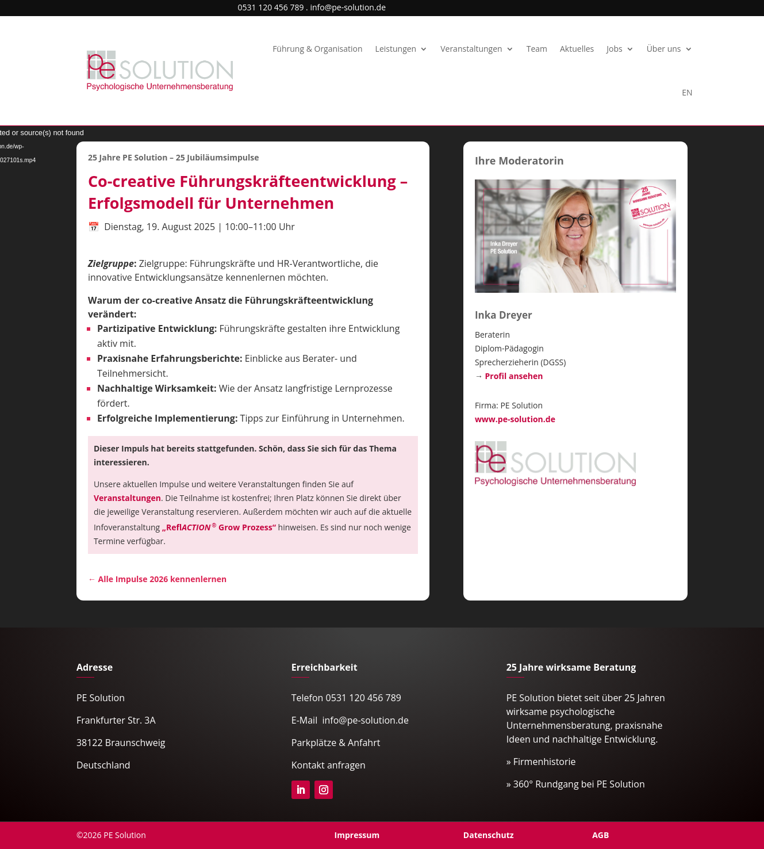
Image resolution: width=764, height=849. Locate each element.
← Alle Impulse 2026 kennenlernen (157, 578)
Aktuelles (577, 48)
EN (687, 92)
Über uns (664, 48)
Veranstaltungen (471, 48)
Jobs (614, 48)
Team (537, 48)
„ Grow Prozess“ (219, 527)
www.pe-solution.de (515, 419)
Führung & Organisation (317, 48)
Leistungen (396, 48)
